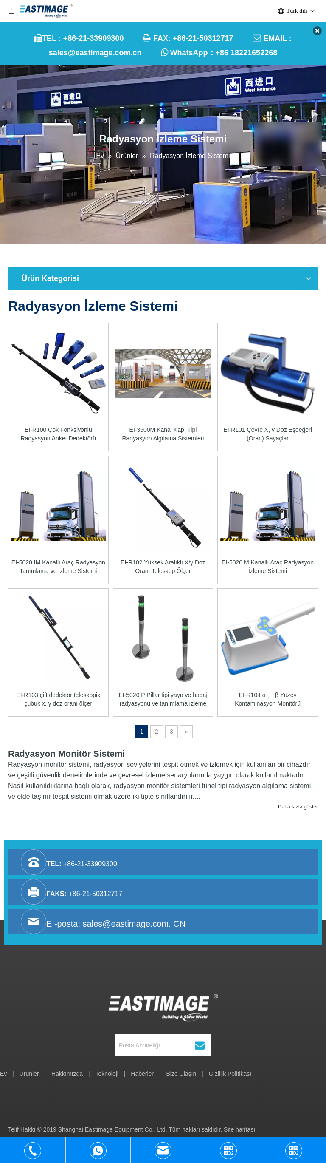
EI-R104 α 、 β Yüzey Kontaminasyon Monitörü (268, 699)
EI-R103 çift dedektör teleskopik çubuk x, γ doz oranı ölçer (58, 699)
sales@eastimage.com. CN (134, 923)
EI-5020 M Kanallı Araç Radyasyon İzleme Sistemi (268, 566)
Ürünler (29, 1073)
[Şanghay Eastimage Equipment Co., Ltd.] (163, 1006)
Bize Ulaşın (181, 1073)
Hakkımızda (67, 1073)
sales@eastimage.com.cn (95, 52)
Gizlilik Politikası (230, 1073)
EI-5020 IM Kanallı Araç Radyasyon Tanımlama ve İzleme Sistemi (58, 566)
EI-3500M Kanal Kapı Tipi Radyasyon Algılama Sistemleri (163, 434)
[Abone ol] (200, 1045)
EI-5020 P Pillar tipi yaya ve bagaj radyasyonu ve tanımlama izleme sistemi (162, 700)
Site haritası (239, 1129)
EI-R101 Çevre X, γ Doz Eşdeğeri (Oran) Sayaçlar (267, 434)
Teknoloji (106, 1073)
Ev (3, 1073)
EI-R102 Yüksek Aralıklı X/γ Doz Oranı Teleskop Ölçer (163, 566)
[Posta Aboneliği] (158, 1045)
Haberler (142, 1073)
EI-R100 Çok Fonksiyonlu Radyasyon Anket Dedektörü (58, 434)
